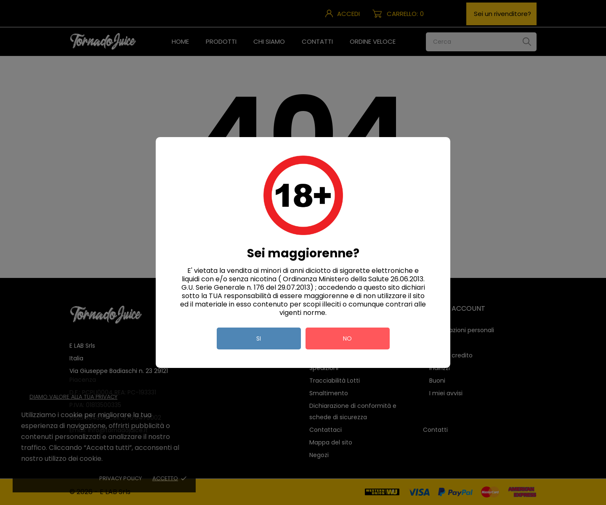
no (347, 338)
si (258, 338)
